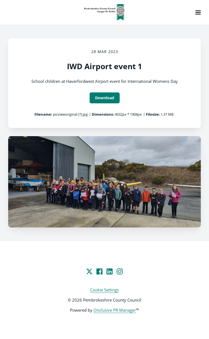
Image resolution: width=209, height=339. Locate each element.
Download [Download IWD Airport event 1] (104, 97)
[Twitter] (89, 271)
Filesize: (153, 114)
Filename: (43, 114)
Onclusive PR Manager (114, 310)
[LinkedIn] (110, 271)
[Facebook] (99, 271)
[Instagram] (120, 271)
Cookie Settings (104, 290)
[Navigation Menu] (198, 12)
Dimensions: (103, 114)
